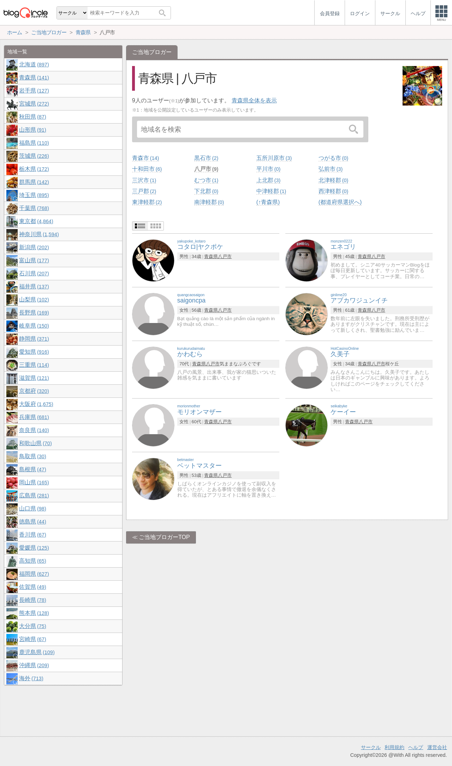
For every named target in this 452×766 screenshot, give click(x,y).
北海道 (34, 64)
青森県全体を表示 (254, 100)
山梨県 (34, 300)
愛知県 (34, 352)
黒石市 (206, 158)
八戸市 (206, 169)
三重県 (34, 365)
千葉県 (34, 208)
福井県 (34, 286)
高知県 (32, 561)
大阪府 (36, 404)
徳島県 (32, 522)
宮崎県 (32, 639)
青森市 (145, 158)
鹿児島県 (36, 652)
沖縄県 (34, 665)
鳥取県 (32, 456)
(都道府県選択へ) (340, 202)
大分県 (32, 626)
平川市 (268, 169)
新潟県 (34, 247)
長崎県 (32, 600)
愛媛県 (34, 548)
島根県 (32, 469)
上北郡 (268, 180)
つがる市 (333, 158)
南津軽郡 (209, 202)
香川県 (32, 535)
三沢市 (144, 180)
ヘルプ (415, 747)
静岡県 (34, 339)
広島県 (34, 495)
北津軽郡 (333, 180)
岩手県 (34, 91)
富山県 (34, 260)
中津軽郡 (271, 191)
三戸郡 (144, 191)
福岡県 (34, 574)
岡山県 (34, 482)
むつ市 (206, 180)
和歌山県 (35, 443)
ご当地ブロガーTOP (164, 537)
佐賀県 (32, 587)
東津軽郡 (147, 202)
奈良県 (34, 430)
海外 (31, 678)
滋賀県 (34, 378)
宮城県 (34, 104)
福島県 (34, 143)
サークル (371, 747)
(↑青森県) (268, 202)
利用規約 (394, 747)
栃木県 (34, 169)
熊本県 (34, 613)
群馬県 (34, 182)
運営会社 (437, 747)
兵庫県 (34, 417)
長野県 (34, 313)
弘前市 (331, 169)
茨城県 (34, 156)
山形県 (32, 130)
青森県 (211, 256)
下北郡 (206, 191)
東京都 (36, 221)
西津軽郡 (333, 191)
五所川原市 (274, 158)
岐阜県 (34, 326)
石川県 (34, 273)
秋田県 (32, 117)
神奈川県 (39, 234)
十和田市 (147, 169)
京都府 (34, 391)
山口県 (32, 508)
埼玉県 (34, 195)
